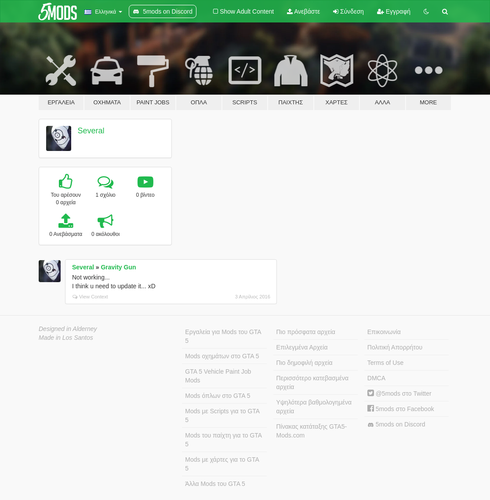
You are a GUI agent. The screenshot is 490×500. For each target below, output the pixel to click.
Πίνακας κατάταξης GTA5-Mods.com (311, 431)
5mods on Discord (396, 424)
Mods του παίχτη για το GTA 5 (223, 440)
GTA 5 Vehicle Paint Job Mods (218, 376)
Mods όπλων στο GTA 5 (217, 395)
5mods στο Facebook (400, 409)
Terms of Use (385, 362)
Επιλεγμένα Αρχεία (302, 347)
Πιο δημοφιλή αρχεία (304, 362)
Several (91, 130)
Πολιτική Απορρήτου (394, 347)
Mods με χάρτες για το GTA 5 (222, 464)
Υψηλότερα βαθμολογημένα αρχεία (314, 407)
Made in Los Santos (66, 337)
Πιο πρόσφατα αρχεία (305, 331)
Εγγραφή (393, 11)
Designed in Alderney (68, 328)
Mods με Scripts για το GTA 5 (222, 415)
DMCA (376, 378)
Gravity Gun (118, 267)
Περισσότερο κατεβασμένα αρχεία (312, 382)
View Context (90, 296)
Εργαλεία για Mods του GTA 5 (223, 336)
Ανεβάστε (303, 11)
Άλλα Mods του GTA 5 (215, 483)
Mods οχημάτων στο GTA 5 (222, 356)
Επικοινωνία (384, 331)
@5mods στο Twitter (399, 393)
